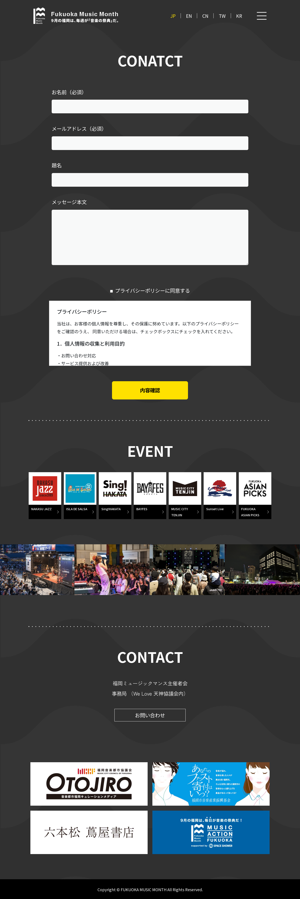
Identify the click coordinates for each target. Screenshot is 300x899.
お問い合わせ (150, 715)
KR (239, 15)
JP (173, 15)
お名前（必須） (69, 92)
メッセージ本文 (69, 202)
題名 (57, 165)
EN (189, 15)
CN (205, 15)
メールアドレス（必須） (79, 128)
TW (222, 15)
